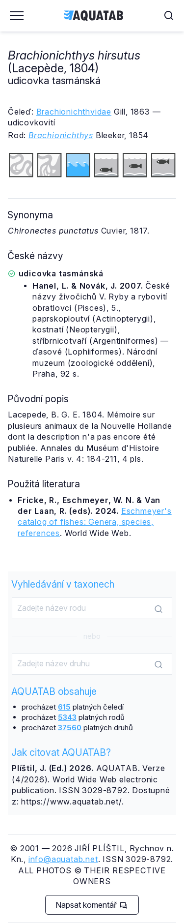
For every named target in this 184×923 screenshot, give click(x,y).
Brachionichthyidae (73, 112)
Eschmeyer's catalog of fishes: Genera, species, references (95, 522)
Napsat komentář (91, 905)
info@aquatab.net (63, 859)
